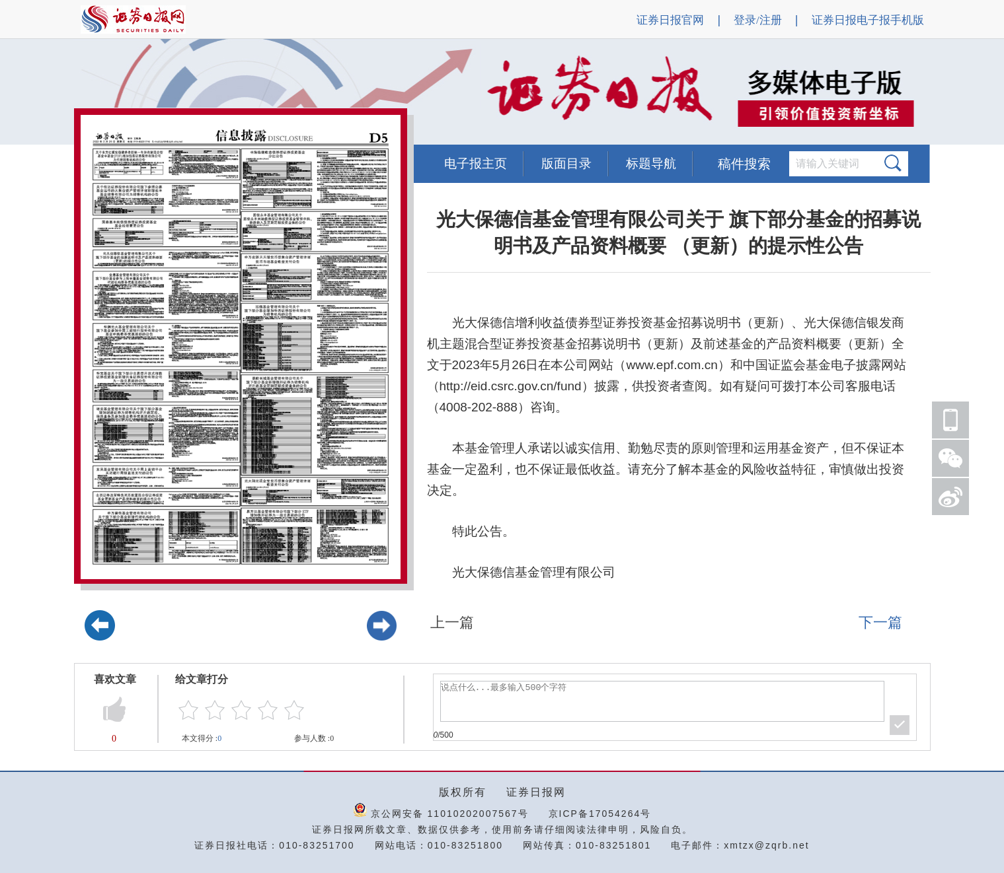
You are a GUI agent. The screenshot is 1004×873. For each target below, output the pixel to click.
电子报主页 (475, 163)
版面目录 (566, 163)
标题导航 (651, 163)
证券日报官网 (670, 20)
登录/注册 (758, 20)
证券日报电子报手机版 (868, 20)
